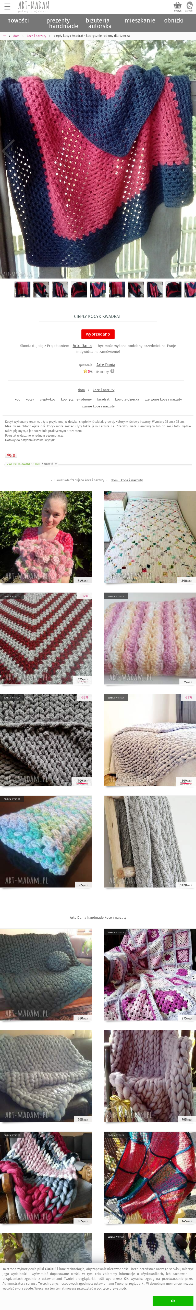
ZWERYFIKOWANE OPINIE (32, 464)
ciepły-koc (47, 399)
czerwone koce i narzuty (163, 399)
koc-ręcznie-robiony (76, 399)
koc (17, 399)
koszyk (177, 10)
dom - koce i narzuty (127, 480)
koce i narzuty (103, 390)
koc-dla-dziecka (127, 399)
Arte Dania (82, 345)
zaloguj (189, 10)
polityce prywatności (112, 1288)
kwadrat (103, 399)
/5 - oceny (96, 372)
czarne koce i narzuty (98, 406)
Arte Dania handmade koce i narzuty (98, 917)
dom (81, 390)
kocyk (30, 399)
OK (173, 1301)
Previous (8, 151)
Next (187, 151)
